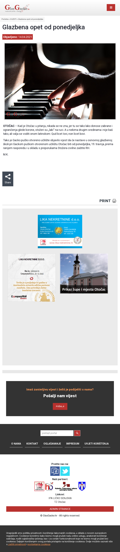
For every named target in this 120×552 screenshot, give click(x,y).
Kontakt (32, 443)
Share (8, 179)
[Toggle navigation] (111, 7)
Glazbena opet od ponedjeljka (30, 19)
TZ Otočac (60, 501)
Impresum (72, 443)
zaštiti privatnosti (17, 544)
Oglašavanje (52, 443)
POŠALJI (60, 406)
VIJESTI (13, 19)
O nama (16, 443)
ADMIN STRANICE (60, 508)
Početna (5, 19)
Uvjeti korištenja (97, 443)
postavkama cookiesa (39, 544)
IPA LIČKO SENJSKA (60, 498)
